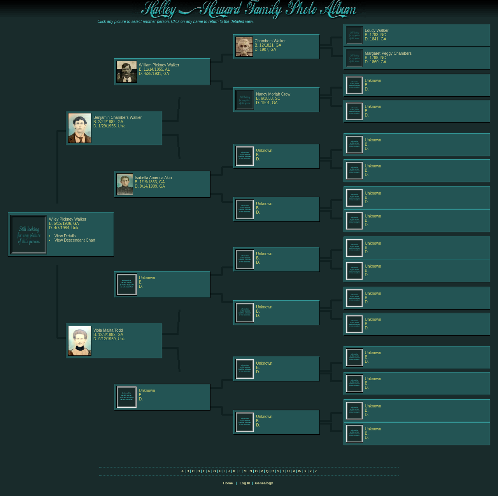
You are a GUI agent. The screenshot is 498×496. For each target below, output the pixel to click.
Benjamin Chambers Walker (117, 117)
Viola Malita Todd (108, 330)
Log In (245, 483)
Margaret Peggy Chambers (388, 53)
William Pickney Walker (159, 65)
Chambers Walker (270, 41)
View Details (65, 236)
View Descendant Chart (74, 240)
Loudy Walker (377, 30)
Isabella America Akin (153, 178)
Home (228, 483)
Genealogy (264, 483)
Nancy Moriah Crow (273, 94)
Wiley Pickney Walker (67, 219)
